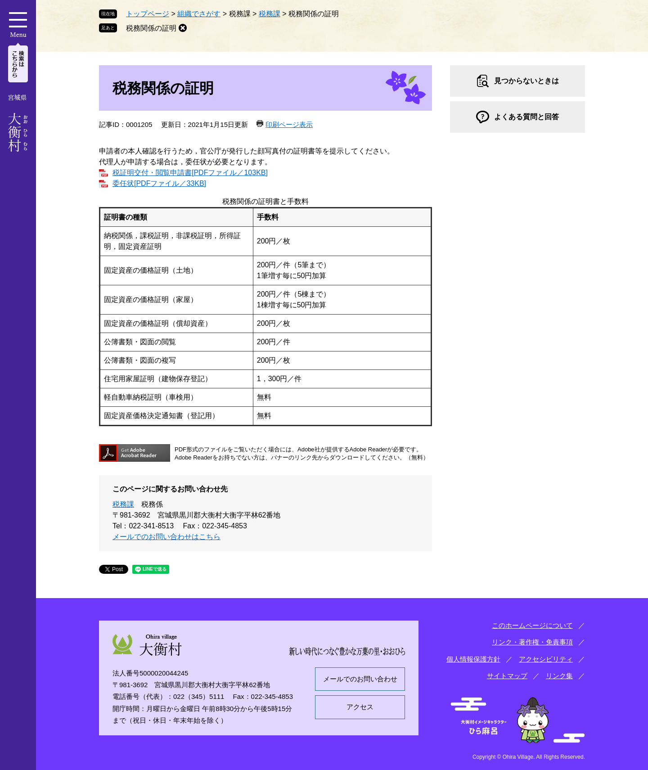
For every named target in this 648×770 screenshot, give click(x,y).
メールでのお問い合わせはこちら (166, 536)
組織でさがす (198, 14)
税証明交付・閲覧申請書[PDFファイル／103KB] (190, 172)
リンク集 (559, 676)
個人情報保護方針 (473, 659)
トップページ (147, 14)
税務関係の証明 (151, 28)
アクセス (360, 707)
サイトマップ (507, 676)
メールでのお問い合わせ (360, 679)
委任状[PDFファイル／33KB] (159, 183)
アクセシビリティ (546, 659)
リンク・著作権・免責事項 (532, 642)
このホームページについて (532, 625)
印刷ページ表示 (289, 124)
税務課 (269, 14)
